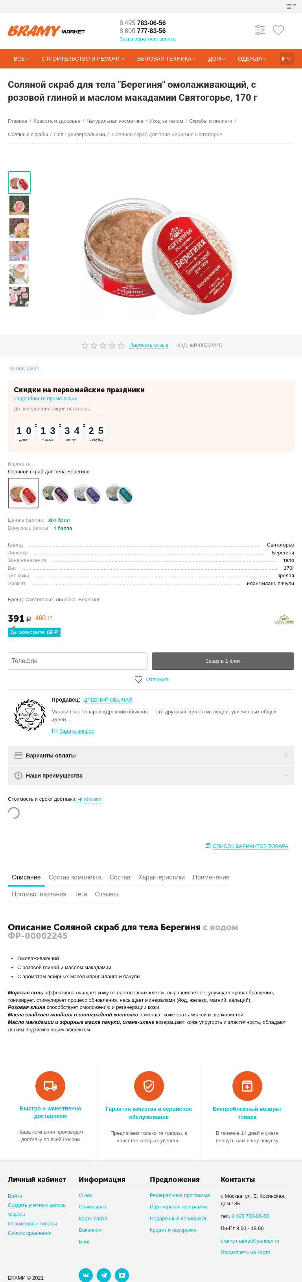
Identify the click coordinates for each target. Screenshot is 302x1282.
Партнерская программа (179, 1207)
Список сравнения (30, 1233)
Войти (15, 1196)
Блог (84, 1242)
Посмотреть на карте (246, 1252)
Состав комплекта (75, 877)
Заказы (16, 1214)
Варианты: (20, 464)
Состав (119, 877)
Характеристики (161, 877)
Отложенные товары (32, 1224)
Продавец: (66, 699)
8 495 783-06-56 (250, 1216)
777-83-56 (143, 31)
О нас (85, 1195)
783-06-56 (143, 23)
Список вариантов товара (250, 846)
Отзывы (106, 894)
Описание (26, 877)
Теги (80, 894)
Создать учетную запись (37, 1205)
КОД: (182, 345)
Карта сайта (93, 1218)
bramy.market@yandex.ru (250, 1241)
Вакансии (90, 1230)
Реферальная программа (180, 1195)
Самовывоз (92, 1207)
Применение (211, 877)
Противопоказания (39, 894)
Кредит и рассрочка (173, 1230)
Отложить (151, 679)
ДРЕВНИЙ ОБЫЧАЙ (108, 700)
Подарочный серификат (178, 1218)
